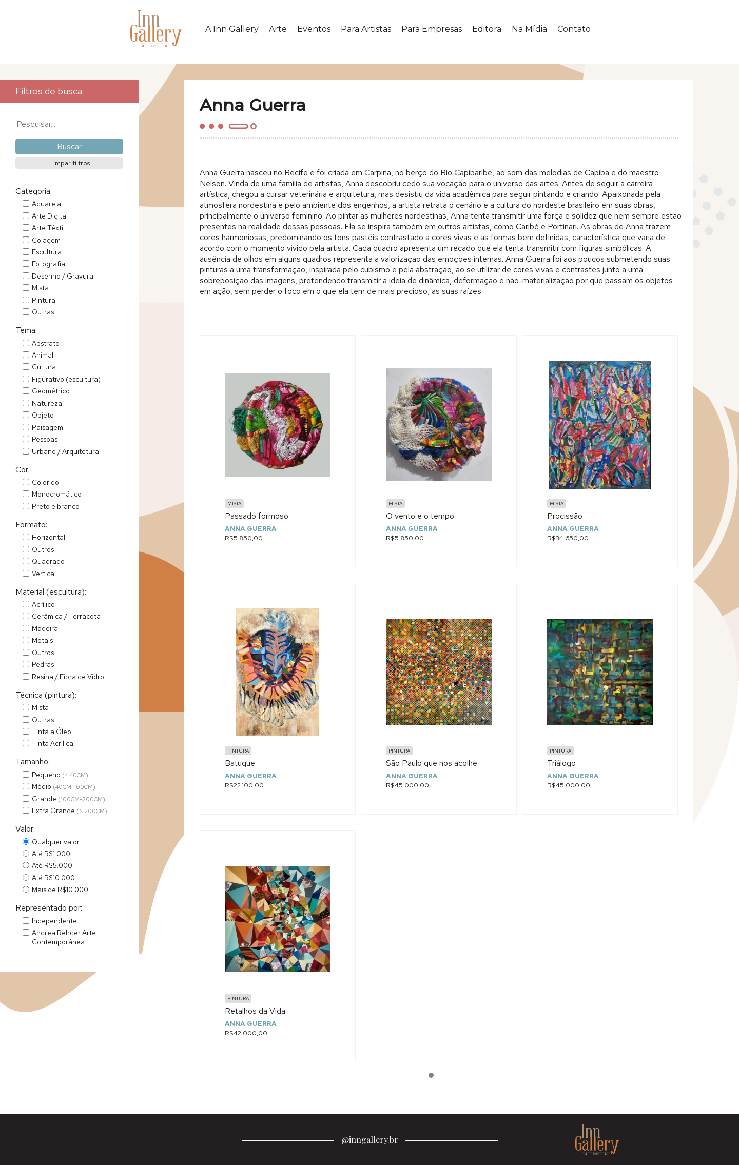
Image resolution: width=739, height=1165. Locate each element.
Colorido (45, 482)
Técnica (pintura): (45, 694)
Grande (68, 798)
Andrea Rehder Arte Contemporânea (64, 937)
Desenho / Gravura (62, 276)
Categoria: (33, 191)
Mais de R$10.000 (60, 889)
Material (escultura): (50, 591)
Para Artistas (366, 29)
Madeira (45, 628)
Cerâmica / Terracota (66, 616)
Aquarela (46, 203)
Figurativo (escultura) (66, 379)
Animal (42, 355)
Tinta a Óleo (51, 731)
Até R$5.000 (52, 865)
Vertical (44, 573)
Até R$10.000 (53, 877)
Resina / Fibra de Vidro (68, 676)
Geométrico (51, 391)
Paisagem (47, 427)
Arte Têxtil (48, 227)
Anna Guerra (251, 528)
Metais (42, 640)
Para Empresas (431, 29)
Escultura (47, 251)
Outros (43, 549)
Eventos (313, 29)
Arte (278, 29)
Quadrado (48, 561)
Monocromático (57, 494)
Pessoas (44, 439)
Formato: (31, 524)
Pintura (43, 300)
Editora (486, 29)
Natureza (47, 403)
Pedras (43, 664)
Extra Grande (69, 810)
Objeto (43, 415)
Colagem (46, 240)
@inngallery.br (369, 1139)
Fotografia (48, 263)
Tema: (26, 330)
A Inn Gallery (232, 29)
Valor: (25, 828)
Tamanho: (32, 761)
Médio (63, 786)
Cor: (22, 469)
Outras (43, 312)
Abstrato (46, 343)
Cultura (44, 366)
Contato (574, 29)
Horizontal (48, 537)
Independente (54, 920)
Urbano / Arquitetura (65, 451)
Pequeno (60, 774)
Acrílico (43, 604)
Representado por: (48, 907)
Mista (40, 287)
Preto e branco (56, 506)
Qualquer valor (56, 841)
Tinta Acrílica (52, 743)
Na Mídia (529, 29)
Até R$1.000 (51, 853)
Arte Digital (50, 216)
